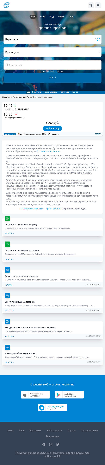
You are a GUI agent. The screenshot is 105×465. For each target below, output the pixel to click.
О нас (10, 430)
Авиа (42, 16)
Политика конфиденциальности (71, 452)
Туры (71, 16)
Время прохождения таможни (20, 301)
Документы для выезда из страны (22, 250)
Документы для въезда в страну (21, 224)
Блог (21, 430)
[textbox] (52, 65)
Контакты (35, 430)
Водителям (52, 436)
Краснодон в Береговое (48, 151)
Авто (33, 16)
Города (72, 430)
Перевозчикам (89, 430)
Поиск (52, 77)
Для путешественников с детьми (21, 276)
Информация (54, 430)
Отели (61, 16)
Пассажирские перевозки (31, 208)
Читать (9, 233)
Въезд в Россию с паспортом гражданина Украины (30, 327)
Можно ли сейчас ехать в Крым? (21, 353)
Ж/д (52, 16)
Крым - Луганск (53, 208)
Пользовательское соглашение (33, 452)
